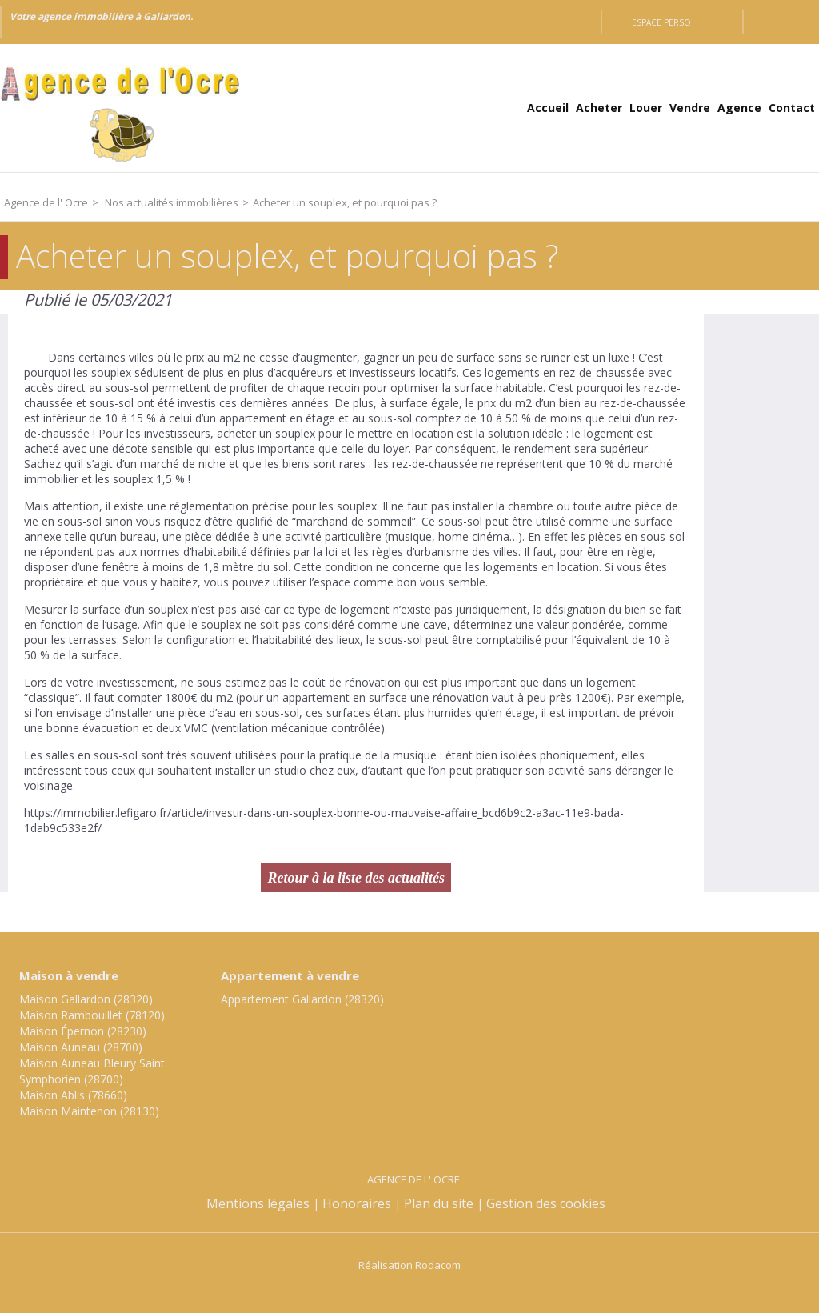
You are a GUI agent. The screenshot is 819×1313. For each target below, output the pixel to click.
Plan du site (438, 1203)
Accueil (548, 107)
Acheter (599, 107)
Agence (739, 107)
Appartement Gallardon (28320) (302, 999)
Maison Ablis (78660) (73, 1095)
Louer (645, 107)
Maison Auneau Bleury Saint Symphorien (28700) (92, 1071)
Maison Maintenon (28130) (89, 1111)
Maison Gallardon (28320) (86, 999)
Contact (792, 107)
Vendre (689, 107)
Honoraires (356, 1203)
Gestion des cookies (545, 1203)
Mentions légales (258, 1203)
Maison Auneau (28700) (80, 1047)
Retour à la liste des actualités (356, 878)
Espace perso (661, 22)
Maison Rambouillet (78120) (92, 1015)
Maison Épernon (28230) (82, 1031)
